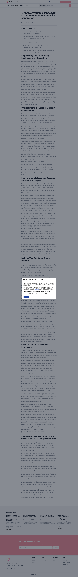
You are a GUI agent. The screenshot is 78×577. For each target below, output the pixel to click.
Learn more (37, 289)
